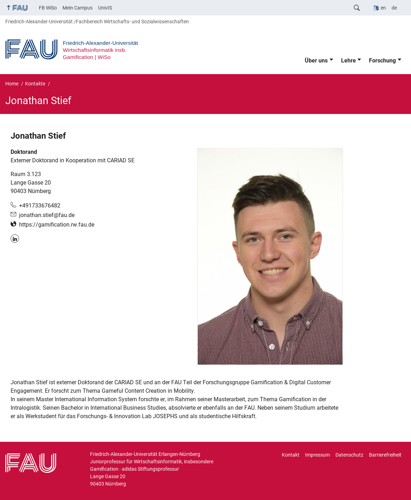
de (394, 8)
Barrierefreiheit (385, 455)
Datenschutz (349, 455)
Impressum (317, 455)
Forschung (382, 60)
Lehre (348, 60)
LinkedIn (15, 238)
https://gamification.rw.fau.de (56, 224)
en (383, 8)
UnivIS (105, 8)
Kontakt (290, 455)
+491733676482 (39, 205)
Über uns (316, 60)
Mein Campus (77, 8)
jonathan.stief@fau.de (47, 215)
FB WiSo (48, 8)
